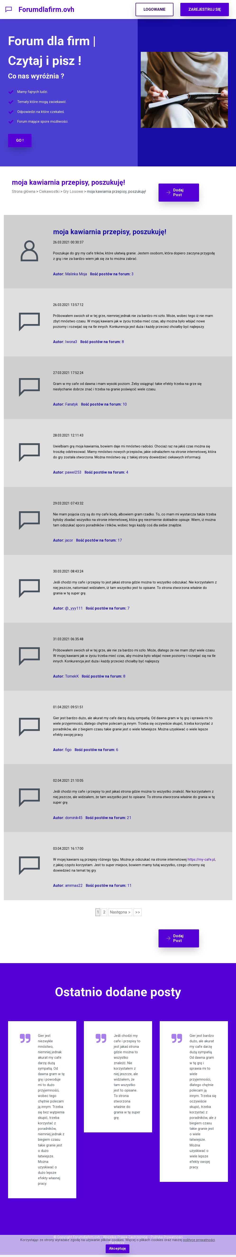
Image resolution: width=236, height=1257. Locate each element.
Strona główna (23, 191)
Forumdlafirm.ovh (46, 9)
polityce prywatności (199, 1240)
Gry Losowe (73, 191)
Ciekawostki (49, 191)
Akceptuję (117, 1249)
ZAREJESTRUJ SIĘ (204, 9)
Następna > (120, 910)
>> (137, 910)
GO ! (19, 140)
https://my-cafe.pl (201, 858)
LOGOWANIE (154, 9)
